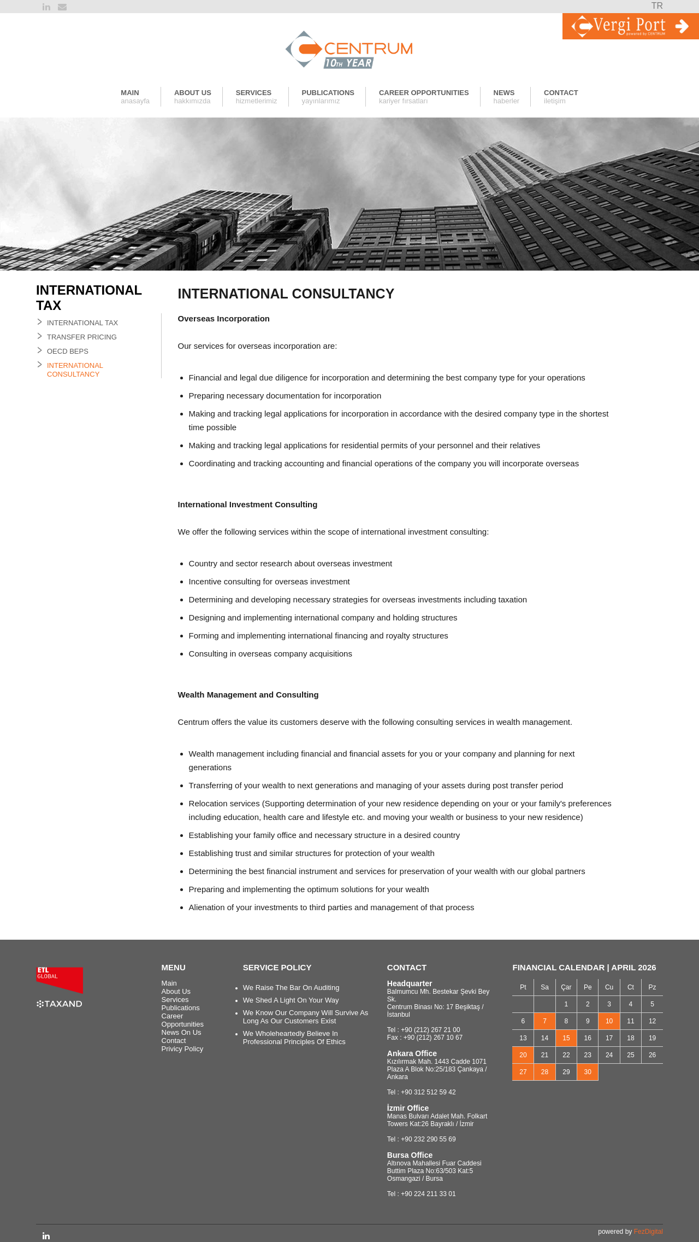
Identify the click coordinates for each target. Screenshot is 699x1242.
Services (175, 999)
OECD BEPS (67, 351)
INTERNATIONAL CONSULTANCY (75, 369)
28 (544, 1072)
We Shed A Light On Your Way (291, 1000)
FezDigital (648, 1231)
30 (587, 1072)
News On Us (182, 1032)
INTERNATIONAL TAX (82, 323)
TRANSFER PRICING (82, 337)
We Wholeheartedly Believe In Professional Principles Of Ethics (294, 1037)
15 (566, 1038)
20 (522, 1055)
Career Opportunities (183, 1020)
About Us (176, 991)
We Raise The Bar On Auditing (291, 987)
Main (169, 983)
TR (657, 5)
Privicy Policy (183, 1049)
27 (522, 1072)
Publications (181, 1008)
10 (609, 1021)
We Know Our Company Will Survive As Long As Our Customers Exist (306, 1017)
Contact (174, 1040)
